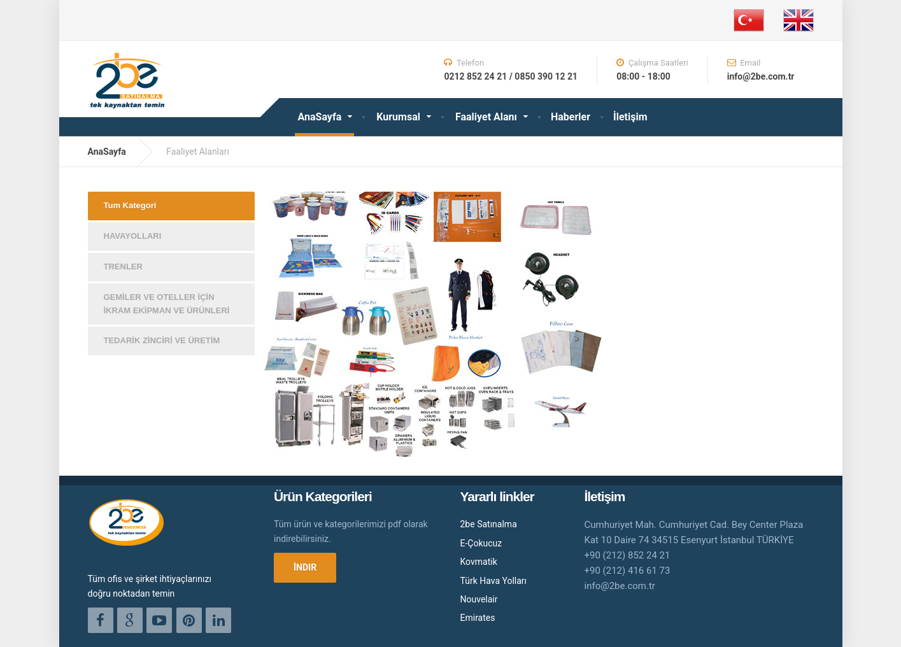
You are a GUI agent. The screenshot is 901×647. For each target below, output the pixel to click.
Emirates (477, 618)
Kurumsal (398, 117)
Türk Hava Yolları (493, 581)
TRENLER (123, 266)
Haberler (570, 117)
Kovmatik (478, 562)
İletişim (630, 117)
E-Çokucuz (481, 543)
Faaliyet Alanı (486, 117)
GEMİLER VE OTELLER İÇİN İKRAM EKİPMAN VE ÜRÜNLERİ (167, 303)
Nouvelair (479, 599)
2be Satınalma (488, 524)
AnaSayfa (320, 117)
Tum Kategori (130, 205)
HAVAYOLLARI (133, 236)
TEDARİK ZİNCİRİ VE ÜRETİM (162, 340)
